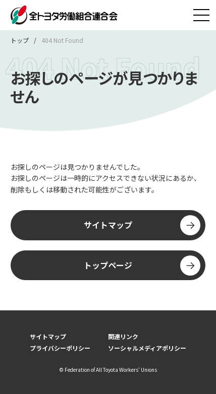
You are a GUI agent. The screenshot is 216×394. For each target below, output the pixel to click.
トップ (20, 40)
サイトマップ (142, 225)
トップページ (142, 265)
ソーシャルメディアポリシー (147, 348)
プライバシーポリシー (60, 348)
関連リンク (123, 336)
